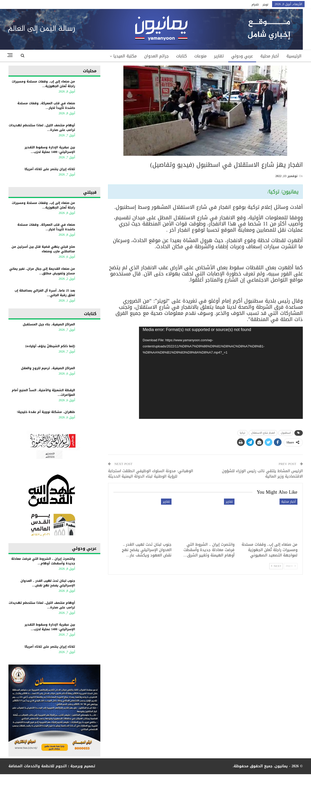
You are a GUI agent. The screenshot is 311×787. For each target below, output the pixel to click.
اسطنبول (286, 432)
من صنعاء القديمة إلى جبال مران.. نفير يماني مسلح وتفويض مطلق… (42, 271)
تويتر (265, 4)
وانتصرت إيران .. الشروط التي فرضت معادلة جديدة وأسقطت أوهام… (43, 561)
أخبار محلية (269, 56)
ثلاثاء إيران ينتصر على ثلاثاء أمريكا (50, 169)
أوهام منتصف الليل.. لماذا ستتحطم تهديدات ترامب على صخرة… (42, 127)
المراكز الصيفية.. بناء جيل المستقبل (49, 324)
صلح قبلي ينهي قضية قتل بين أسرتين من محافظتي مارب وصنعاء (43, 249)
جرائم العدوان (156, 56)
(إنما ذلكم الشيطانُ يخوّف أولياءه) (50, 346)
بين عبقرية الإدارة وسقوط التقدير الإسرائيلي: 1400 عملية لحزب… (50, 149)
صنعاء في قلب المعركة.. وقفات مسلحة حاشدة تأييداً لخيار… (46, 105)
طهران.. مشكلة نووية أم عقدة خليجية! (46, 412)
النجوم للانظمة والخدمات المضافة (37, 766)
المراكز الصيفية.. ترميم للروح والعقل (48, 368)
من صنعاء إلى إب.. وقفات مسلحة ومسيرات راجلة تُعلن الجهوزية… (43, 84)
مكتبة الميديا (125, 56)
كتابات (181, 56)
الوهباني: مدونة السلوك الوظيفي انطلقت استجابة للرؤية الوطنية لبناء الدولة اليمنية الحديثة (150, 473)
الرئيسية (294, 56)
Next (276, 566)
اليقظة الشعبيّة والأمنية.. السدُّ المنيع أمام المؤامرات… (43, 392)
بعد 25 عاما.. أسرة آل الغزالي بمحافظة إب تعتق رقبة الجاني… (45, 293)
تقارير (219, 56)
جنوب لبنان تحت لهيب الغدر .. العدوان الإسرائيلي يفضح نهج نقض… (47, 583)
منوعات (200, 56)
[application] (221, 373)
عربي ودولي (242, 56)
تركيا (242, 432)
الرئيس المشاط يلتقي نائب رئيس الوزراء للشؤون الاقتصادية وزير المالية (262, 473)
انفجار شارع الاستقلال (263, 432)
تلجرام (255, 4)
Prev (290, 566)
